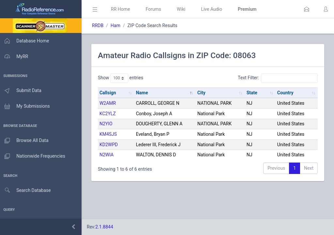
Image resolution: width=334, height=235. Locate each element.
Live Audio (213, 9)
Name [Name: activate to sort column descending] (143, 92)
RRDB (99, 25)
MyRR (15, 56)
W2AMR (109, 103)
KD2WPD (110, 144)
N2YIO (107, 123)
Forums (155, 9)
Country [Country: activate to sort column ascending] (286, 92)
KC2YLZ (109, 113)
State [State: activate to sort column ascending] (252, 92)
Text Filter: (278, 78)
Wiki (183, 9)
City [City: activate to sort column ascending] (203, 92)
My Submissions (26, 106)
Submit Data (21, 91)
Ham (117, 25)
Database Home (25, 41)
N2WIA (108, 154)
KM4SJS (110, 134)
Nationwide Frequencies (33, 156)
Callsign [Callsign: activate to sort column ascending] (109, 92)
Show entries (122, 78)
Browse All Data (25, 141)
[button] (306, 9)
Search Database (26, 190)
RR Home (122, 9)
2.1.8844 (106, 226)
